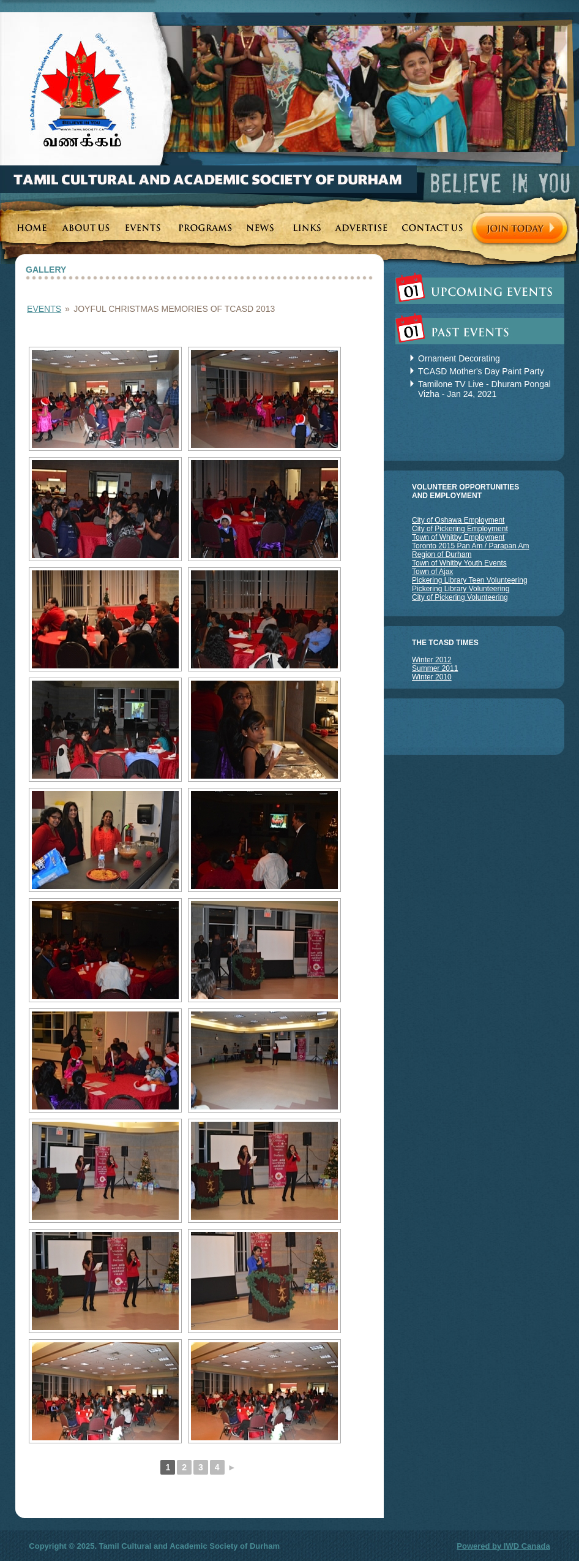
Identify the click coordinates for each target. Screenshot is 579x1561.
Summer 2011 (435, 668)
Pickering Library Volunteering (460, 588)
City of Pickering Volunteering (460, 597)
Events (44, 309)
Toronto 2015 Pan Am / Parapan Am (470, 546)
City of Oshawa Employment (458, 520)
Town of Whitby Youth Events (459, 563)
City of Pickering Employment (460, 528)
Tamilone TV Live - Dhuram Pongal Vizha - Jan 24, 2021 (484, 389)
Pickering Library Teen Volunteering (470, 580)
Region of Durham (441, 554)
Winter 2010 (432, 677)
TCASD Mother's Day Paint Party (481, 371)
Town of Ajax (432, 571)
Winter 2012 (432, 660)
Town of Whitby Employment (458, 537)
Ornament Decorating (459, 358)
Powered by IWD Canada (503, 1546)
